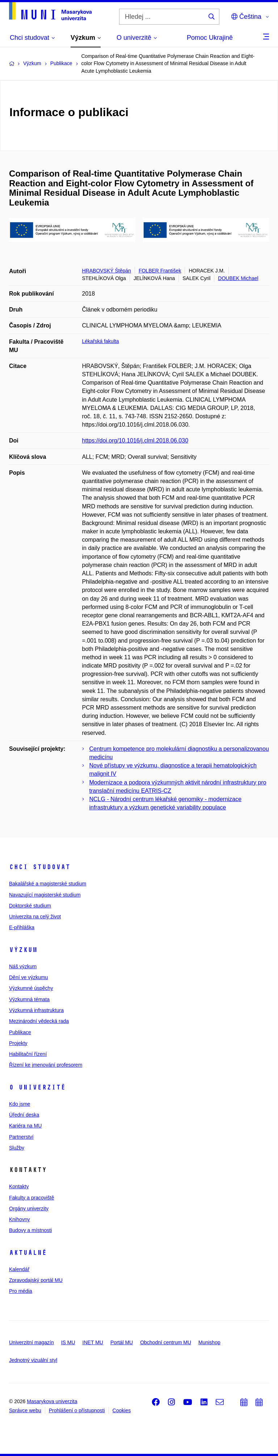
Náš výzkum (23, 966)
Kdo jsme (19, 1104)
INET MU (93, 1342)
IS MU (68, 1342)
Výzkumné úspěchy (31, 988)
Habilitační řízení (28, 1054)
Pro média (20, 1291)
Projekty (18, 1043)
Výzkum (23, 950)
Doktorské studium (30, 906)
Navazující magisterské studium (45, 895)
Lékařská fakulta (100, 341)
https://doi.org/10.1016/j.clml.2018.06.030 (135, 440)
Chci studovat (39, 867)
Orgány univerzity (29, 1208)
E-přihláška (21, 927)
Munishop (209, 1342)
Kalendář (19, 1269)
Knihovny (19, 1219)
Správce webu (25, 1410)
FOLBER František (160, 271)
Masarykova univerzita (52, 1401)
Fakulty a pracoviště (31, 1198)
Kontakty (19, 1186)
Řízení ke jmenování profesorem (45, 1065)
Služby (16, 1148)
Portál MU (121, 1342)
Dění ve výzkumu (28, 977)
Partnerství (21, 1137)
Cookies (122, 1410)
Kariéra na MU (25, 1126)
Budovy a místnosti (30, 1230)
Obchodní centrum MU (165, 1342)
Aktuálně (28, 1253)
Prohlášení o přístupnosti (77, 1410)
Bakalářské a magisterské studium (47, 883)
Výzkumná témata (29, 999)
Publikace (20, 1032)
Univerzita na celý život (35, 916)
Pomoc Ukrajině (210, 37)
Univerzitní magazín (31, 1342)
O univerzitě (37, 1087)
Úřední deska (24, 1115)
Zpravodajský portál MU (36, 1280)
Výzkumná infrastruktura (36, 1010)
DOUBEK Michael (238, 278)
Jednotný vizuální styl (33, 1360)
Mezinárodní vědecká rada (39, 1021)
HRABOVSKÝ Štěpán (106, 271)
